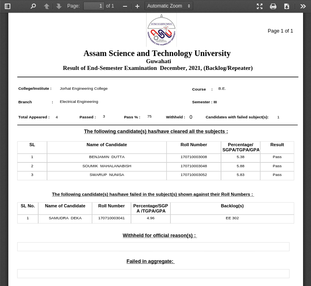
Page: (73, 6)
